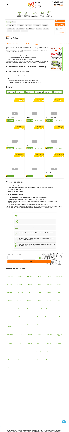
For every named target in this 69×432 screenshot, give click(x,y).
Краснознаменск (10, 316)
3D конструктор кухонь (27, 43)
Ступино (10, 359)
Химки (29, 359)
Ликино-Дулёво (58, 316)
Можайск (49, 324)
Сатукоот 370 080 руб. (56, 388)
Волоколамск (59, 276)
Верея (39, 276)
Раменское (58, 343)
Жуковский (58, 292)
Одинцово (29, 334)
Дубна (39, 292)
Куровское (39, 316)
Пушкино (39, 343)
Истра (39, 300)
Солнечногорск (58, 351)
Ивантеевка (29, 300)
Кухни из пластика (20, 28)
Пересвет (10, 343)
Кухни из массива (10, 28)
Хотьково (39, 359)
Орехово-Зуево (49, 334)
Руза (30, 351)
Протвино (30, 343)
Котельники (29, 308)
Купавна (29, 316)
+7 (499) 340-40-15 (57, 3)
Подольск (20, 343)
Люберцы (39, 324)
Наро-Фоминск (10, 334)
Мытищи (59, 324)
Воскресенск (10, 284)
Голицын (30, 284)
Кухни (8, 21)
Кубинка (20, 316)
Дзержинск (49, 284)
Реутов (10, 351)
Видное (49, 276)
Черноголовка (49, 359)
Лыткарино (29, 324)
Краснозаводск (58, 308)
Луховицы (20, 324)
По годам (45, 25)
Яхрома (49, 367)
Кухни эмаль (46, 28)
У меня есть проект (19, 120)
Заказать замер (37, 43)
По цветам (20, 25)
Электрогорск (20, 367)
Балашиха (20, 276)
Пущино (49, 343)
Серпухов (49, 351)
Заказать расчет (10, 120)
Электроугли (39, 367)
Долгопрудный (10, 292)
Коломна (10, 308)
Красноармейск (39, 308)
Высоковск (19, 284)
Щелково (10, 367)
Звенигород (19, 300)
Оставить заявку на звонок (13, 43)
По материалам (11, 25)
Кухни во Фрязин (49, 316)
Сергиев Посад (39, 351)
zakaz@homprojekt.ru (58, 4)
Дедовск (39, 284)
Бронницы (29, 276)
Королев (20, 308)
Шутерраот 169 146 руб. (21, 388)
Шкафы (13, 21)
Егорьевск (49, 292)
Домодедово (20, 292)
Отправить (29, 261)
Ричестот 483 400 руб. (38, 388)
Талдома (20, 359)
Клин (59, 300)
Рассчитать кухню (54, 43)
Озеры (39, 334)
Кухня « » (11, 117)
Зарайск (10, 300)
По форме (28, 25)
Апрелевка (10, 276)
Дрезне (29, 292)
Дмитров (59, 284)
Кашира (49, 300)
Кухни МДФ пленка (30, 28)
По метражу (37, 25)
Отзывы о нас (44, 43)
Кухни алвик (38, 28)
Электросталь (30, 367)
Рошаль (20, 351)
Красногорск (49, 308)
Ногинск (20, 334)
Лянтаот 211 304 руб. (4, 388)
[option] (8, 381)
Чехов (59, 359)
